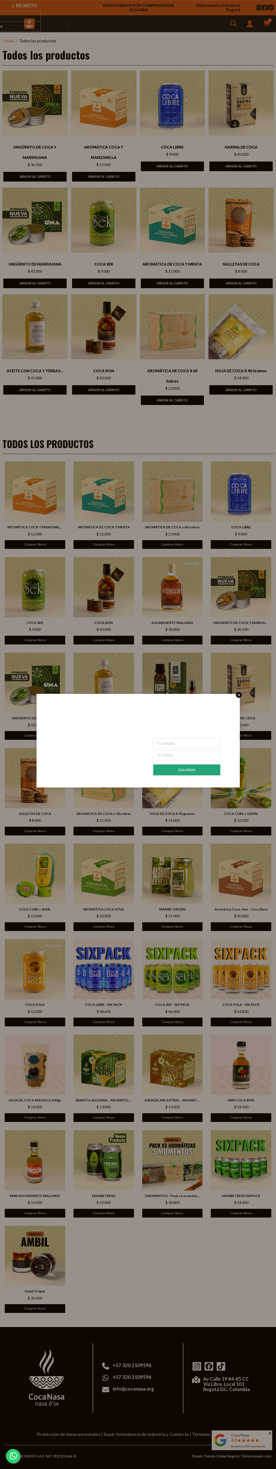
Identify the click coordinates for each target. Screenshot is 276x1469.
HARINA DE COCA (241, 147)
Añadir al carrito (35, 176)
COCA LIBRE (172, 147)
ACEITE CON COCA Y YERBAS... (35, 370)
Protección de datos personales (68, 1434)
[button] (234, 24)
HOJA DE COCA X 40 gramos (241, 370)
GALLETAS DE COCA (241, 264)
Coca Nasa (240, 1435)
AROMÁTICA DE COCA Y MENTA (172, 264)
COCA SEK (103, 264)
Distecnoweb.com (256, 1456)
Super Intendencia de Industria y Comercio (146, 1434)
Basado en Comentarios (248, 1446)
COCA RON (103, 370)
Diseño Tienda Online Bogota (215, 1456)
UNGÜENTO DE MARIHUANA (35, 264)
